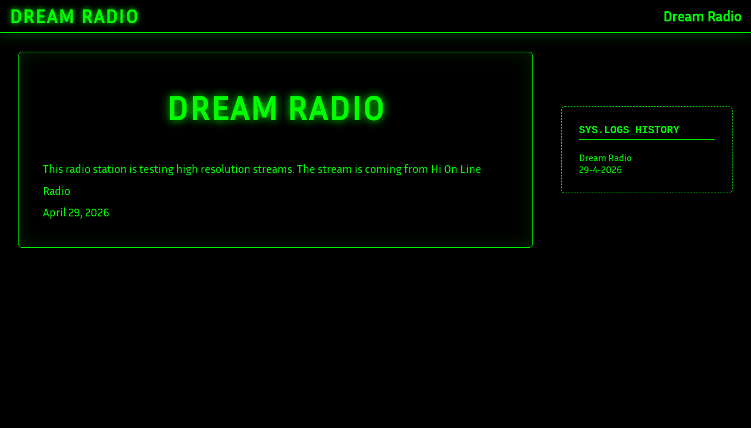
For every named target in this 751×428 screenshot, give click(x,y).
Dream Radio (74, 16)
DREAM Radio (276, 107)
